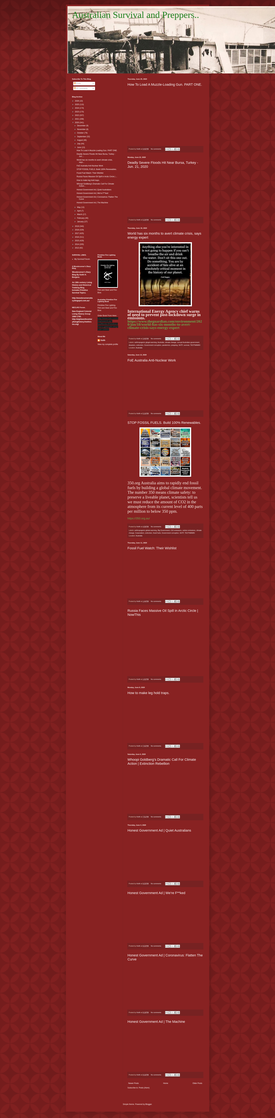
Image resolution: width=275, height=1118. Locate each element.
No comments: (156, 149)
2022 (77, 115)
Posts (77, 83)
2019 (77, 226)
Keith (103, 340)
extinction (139, 345)
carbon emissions (188, 530)
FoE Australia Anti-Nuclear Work (152, 360)
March (80, 214)
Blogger (148, 1104)
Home (165, 1083)
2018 (77, 230)
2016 (77, 237)
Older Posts (197, 1083)
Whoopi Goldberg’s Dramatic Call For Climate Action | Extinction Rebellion (162, 761)
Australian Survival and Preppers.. (135, 15)
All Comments (81, 88)
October (80, 133)
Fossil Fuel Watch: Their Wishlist (152, 548)
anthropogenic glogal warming (145, 342)
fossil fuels (157, 533)
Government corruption (152, 345)
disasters (132, 345)
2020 (77, 122)
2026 (77, 101)
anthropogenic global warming (145, 530)
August (80, 140)
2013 (77, 248)
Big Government (164, 530)
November (81, 129)
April (79, 211)
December (81, 126)
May (79, 207)
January (80, 222)
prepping (174, 345)
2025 (77, 104)
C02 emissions (176, 530)
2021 (77, 119)
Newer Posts (133, 1083)
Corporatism (139, 533)
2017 (77, 233)
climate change (170, 342)
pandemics (166, 345)
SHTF (181, 345)
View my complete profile (108, 344)
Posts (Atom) (144, 1088)
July (79, 144)
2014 (77, 244)
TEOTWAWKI (195, 345)
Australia (161, 342)
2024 (77, 108)
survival (186, 345)
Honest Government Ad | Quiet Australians (159, 830)
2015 (77, 241)
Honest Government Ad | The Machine (156, 1022)
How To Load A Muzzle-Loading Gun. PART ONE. (165, 84)
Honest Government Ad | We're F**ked (156, 893)
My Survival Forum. (82, 259)
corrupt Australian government (188, 342)
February (81, 218)
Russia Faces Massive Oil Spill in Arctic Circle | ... (97, 176)
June (79, 147)
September (82, 137)
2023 (77, 112)
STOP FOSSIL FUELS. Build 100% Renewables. (164, 423)
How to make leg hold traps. (149, 693)
